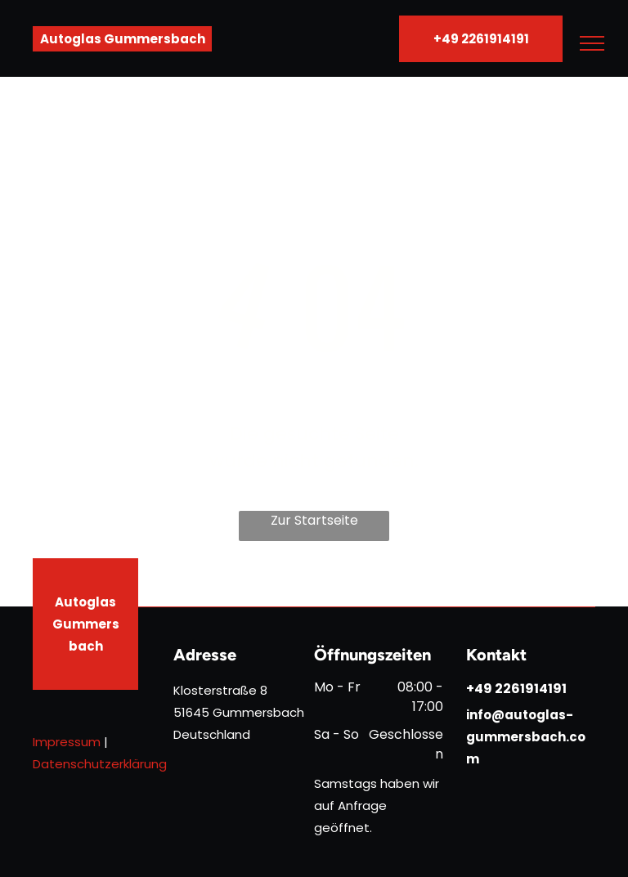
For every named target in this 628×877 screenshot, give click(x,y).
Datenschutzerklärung (100, 763)
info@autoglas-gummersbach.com (525, 736)
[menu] (592, 43)
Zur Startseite (314, 520)
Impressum (67, 741)
